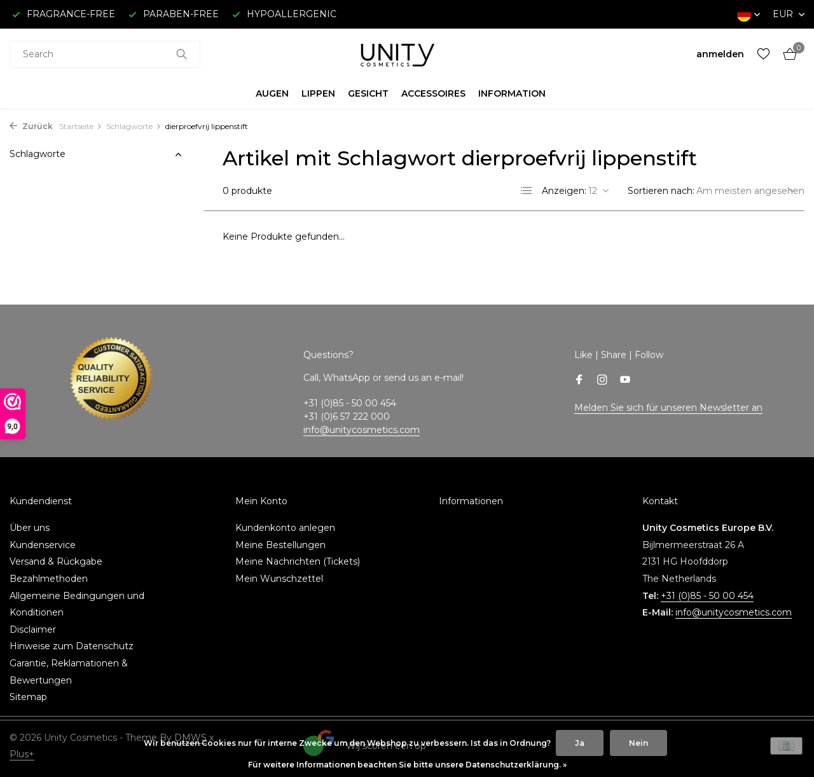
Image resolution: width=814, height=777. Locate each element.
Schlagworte (134, 126)
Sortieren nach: (661, 190)
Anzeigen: (564, 190)
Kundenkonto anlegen (285, 527)
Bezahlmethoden (49, 578)
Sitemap (28, 697)
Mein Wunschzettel (279, 578)
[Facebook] (579, 380)
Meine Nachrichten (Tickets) (297, 561)
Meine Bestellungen (280, 545)
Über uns (30, 527)
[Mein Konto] (720, 54)
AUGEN (272, 93)
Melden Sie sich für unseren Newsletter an (668, 407)
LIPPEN (318, 93)
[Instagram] (602, 380)
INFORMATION (512, 93)
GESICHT (368, 93)
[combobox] (105, 54)
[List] (526, 190)
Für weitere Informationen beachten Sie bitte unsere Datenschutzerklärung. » (407, 764)
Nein (638, 743)
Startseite (80, 126)
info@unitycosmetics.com (361, 430)
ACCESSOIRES (433, 93)
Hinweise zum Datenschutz (72, 646)
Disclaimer (33, 629)
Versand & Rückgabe (56, 561)
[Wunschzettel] (763, 54)
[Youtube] (625, 380)
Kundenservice (43, 545)
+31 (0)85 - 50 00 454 (707, 596)
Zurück (31, 126)
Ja (579, 743)
